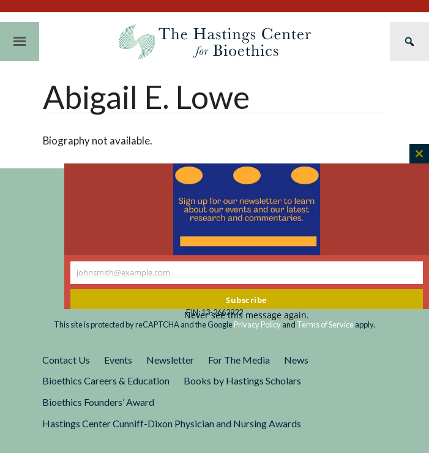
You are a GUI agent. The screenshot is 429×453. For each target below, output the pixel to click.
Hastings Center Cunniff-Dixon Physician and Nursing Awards (171, 423)
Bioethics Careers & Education (106, 380)
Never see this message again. (246, 315)
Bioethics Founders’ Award (98, 402)
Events (118, 359)
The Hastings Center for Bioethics (214, 41)
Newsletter (170, 359)
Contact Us (66, 359)
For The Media (239, 359)
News (296, 359)
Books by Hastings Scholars (242, 380)
